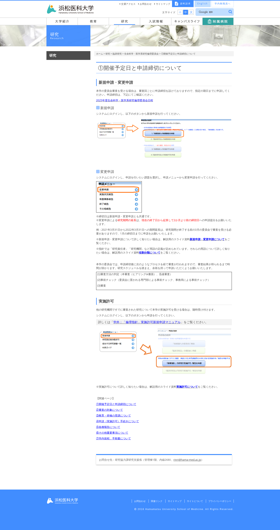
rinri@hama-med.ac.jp (187, 460)
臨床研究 (117, 53)
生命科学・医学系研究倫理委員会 (141, 53)
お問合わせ (146, 4)
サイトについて (195, 501)
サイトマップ (163, 4)
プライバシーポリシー (219, 501)
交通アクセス (128, 4)
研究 (108, 53)
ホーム (99, 53)
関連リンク (156, 501)
